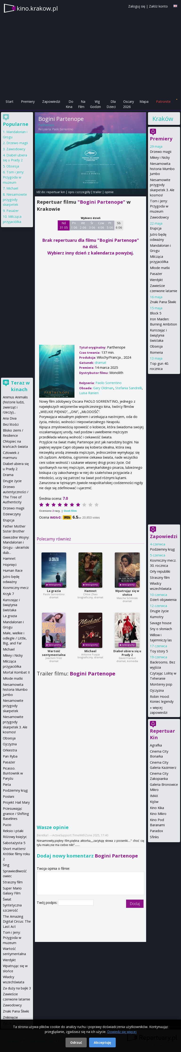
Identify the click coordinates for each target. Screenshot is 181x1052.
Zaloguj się (136, 6)
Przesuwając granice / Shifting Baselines (16, 813)
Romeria (156, 352)
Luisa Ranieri (89, 393)
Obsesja (156, 346)
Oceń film (70, 510)
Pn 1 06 (74, 225)
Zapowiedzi (51, 101)
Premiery (28, 101)
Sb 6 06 (119, 225)
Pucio (7, 824)
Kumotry (156, 617)
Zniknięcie (10, 1017)
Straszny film (160, 577)
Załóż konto (158, 6)
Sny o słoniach (161, 629)
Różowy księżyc (15, 836)
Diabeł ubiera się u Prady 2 (127, 653)
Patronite (163, 101)
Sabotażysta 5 (14, 843)
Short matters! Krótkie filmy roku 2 (16, 853)
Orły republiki (160, 571)
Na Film (81, 104)
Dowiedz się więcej (121, 1031)
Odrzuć (76, 1042)
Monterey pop (161, 684)
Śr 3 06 (92, 225)
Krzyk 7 (8, 594)
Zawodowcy (159, 217)
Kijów (154, 801)
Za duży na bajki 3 (17, 988)
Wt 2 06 (83, 225)
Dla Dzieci (111, 104)
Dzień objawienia (163, 599)
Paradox (156, 831)
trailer (97, 192)
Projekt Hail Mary (16, 802)
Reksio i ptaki (13, 831)
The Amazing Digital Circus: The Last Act (17, 921)
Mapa (144, 101)
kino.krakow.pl (37, 8)
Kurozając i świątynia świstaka (158, 335)
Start (9, 101)
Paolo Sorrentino (62, 129)
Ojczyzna (157, 690)
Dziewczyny (12, 514)
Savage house (161, 623)
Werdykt (156, 280)
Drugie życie (159, 611)
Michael (90, 651)
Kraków (162, 118)
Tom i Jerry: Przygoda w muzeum (159, 206)
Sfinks (154, 837)
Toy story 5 (159, 651)
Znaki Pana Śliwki (163, 302)
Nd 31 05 (64, 225)
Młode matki (160, 268)
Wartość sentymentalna (54, 653)
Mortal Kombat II (16, 672)
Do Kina (69, 104)
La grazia (54, 591)
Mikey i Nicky (160, 157)
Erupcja (155, 228)
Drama (8, 474)
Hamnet (90, 591)
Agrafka (156, 745)
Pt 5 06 (110, 225)
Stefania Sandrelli (128, 388)
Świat (7, 899)
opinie (109, 192)
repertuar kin (55, 192)
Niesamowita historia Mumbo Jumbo (162, 168)
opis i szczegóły (79, 192)
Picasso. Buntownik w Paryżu (13, 773)
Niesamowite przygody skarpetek (15, 199)
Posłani (8, 796)
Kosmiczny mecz (16, 587)
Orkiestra (10, 750)
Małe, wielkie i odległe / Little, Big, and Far (15, 638)
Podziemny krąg (162, 549)
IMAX (154, 796)
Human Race (13, 570)
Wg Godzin (95, 104)
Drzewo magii (160, 151)
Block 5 (155, 313)
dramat (100, 362)
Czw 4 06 (101, 225)
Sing (6, 865)
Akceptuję (102, 1042)
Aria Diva (9, 418)
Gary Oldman (103, 388)
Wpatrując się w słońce (127, 593)
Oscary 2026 (128, 104)
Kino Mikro (158, 813)
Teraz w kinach (20, 386)
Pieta (7, 784)
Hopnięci (9, 564)
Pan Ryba (10, 756)
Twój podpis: (47, 902)
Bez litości (11, 424)
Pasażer (156, 273)
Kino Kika (157, 808)
